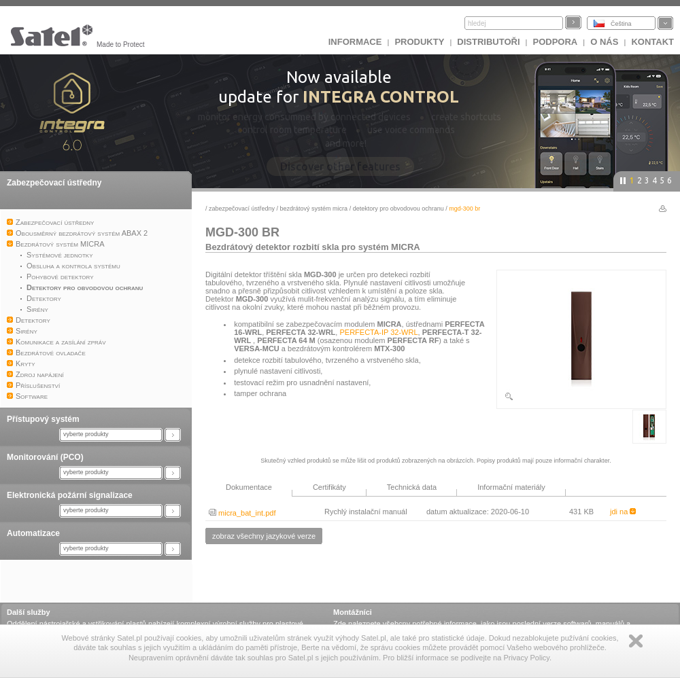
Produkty (419, 42)
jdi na (623, 511)
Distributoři (488, 42)
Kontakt (652, 42)
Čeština (621, 23)
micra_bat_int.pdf (242, 513)
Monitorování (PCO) (45, 457)
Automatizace (33, 533)
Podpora (555, 42)
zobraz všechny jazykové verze (264, 536)
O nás (604, 42)
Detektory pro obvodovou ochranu (398, 208)
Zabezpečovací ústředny (54, 183)
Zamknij (636, 641)
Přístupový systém (43, 419)
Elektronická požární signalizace (70, 495)
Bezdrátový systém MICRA (314, 208)
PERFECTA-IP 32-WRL (378, 332)
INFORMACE (355, 42)
